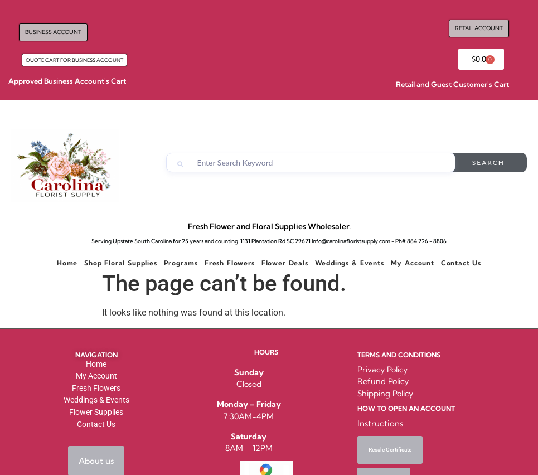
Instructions (380, 423)
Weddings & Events (349, 263)
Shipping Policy (385, 394)
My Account (412, 263)
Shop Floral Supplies (120, 263)
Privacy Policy (382, 370)
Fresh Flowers (230, 263)
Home (67, 263)
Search (488, 162)
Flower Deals (284, 263)
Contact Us (461, 263)
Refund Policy (383, 381)
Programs (181, 263)
